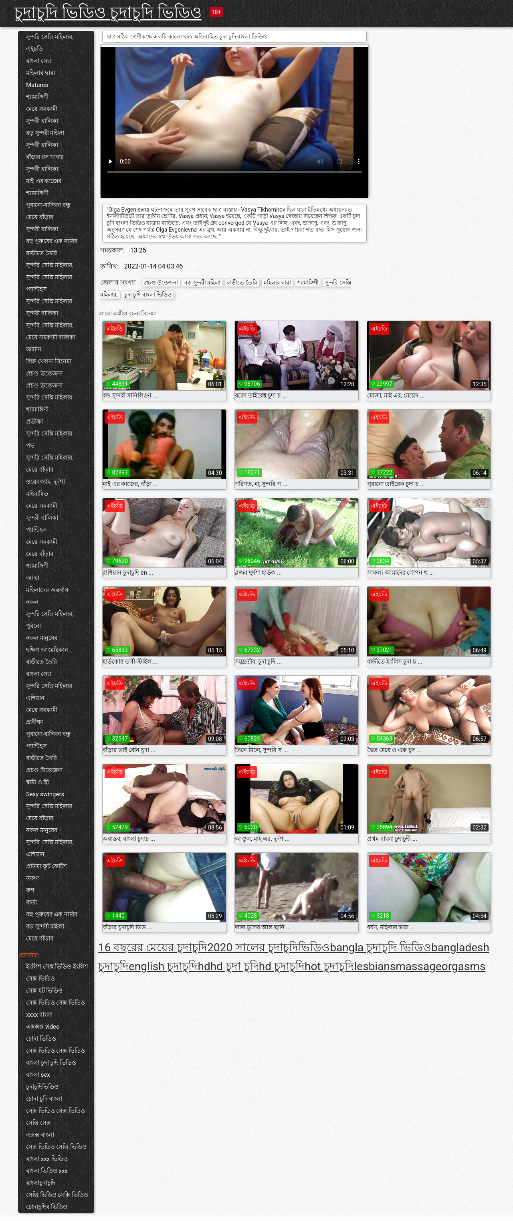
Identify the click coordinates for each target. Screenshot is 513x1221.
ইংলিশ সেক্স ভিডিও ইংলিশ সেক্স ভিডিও (57, 972)
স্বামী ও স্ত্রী (37, 782)
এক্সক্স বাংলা (40, 1134)
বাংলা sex (38, 1074)
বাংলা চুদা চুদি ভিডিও (51, 1062)
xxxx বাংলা (39, 1014)
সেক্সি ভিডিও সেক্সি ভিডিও (57, 1195)
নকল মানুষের (41, 638)
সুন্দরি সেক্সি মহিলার (49, 277)
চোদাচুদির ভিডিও (46, 1207)
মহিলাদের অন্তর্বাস (47, 589)
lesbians (375, 966)
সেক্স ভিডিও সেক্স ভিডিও (55, 1002)
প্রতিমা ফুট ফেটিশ (46, 866)
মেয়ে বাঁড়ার (39, 217)
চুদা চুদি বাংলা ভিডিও (148, 294)
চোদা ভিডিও (41, 1038)
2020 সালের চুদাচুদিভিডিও (268, 947)
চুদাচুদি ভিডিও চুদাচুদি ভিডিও (108, 12)
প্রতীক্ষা (34, 421)
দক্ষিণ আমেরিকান (47, 650)
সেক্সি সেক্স (38, 1122)
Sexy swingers (45, 794)
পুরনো (33, 626)
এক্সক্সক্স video (43, 1026)
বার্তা (31, 902)
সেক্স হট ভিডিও (44, 990)
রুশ (30, 890)
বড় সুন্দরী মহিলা (45, 133)
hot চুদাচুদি (329, 966)
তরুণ (32, 878)
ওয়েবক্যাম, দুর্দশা (45, 481)
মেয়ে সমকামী (41, 109)
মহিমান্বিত (37, 493)
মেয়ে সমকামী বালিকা (50, 337)
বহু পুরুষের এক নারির (51, 241)
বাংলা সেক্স (39, 61)
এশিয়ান (35, 698)
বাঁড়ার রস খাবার (45, 157)
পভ (30, 445)
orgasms (464, 966)
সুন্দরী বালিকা (42, 121)
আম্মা (32, 577)
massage (419, 966)
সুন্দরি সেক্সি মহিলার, (49, 36)
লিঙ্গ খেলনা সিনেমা (48, 361)
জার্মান (33, 349)
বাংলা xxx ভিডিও (47, 1158)
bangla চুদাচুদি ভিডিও (380, 947)
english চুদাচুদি (163, 966)
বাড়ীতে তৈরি (41, 253)
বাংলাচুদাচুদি (40, 1183)
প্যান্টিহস (36, 289)
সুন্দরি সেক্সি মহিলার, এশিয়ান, (49, 848)
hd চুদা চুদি (234, 966)
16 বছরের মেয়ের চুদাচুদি (152, 947)
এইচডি (34, 48)
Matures (37, 85)
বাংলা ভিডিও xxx (47, 1171)
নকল (32, 601)
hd (204, 966)
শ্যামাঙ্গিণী (37, 97)
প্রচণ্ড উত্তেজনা (44, 373)
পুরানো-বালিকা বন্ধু (48, 205)
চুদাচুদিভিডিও (42, 1086)
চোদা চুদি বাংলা (44, 1098)
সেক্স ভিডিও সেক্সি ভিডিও (56, 1146)
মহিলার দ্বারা (40, 73)
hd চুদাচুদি (282, 966)
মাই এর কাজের (43, 181)
